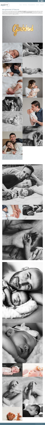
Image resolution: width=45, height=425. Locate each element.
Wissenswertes (31, 4)
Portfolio (25, 4)
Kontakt (42, 4)
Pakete (37, 4)
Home (20, 4)
